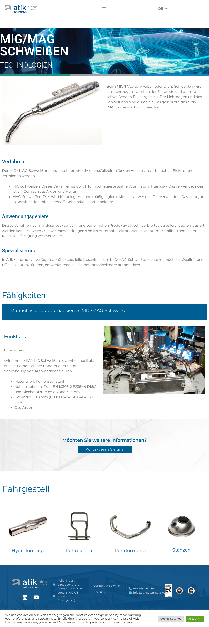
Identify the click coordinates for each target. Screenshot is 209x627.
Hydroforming (28, 550)
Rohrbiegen (79, 550)
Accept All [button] (194, 618)
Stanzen (181, 550)
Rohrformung (130, 550)
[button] (104, 8)
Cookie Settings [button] (170, 618)
